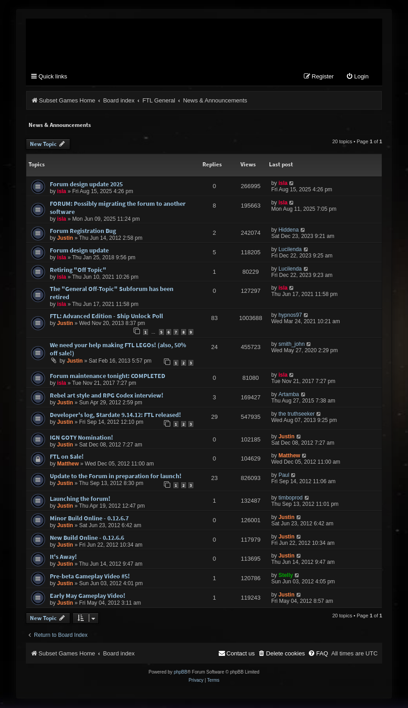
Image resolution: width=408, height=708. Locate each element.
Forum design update (79, 251)
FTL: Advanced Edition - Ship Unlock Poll (106, 316)
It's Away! (63, 557)
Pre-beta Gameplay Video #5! (90, 576)
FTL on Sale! (67, 457)
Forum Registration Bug (83, 231)
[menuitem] (357, 77)
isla (61, 192)
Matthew (68, 464)
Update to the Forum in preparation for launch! (116, 476)
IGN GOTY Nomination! (81, 438)
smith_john (291, 344)
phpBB (180, 672)
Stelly (285, 575)
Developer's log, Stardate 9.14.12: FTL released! (115, 415)
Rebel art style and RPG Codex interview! (106, 396)
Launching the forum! (80, 499)
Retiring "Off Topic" (78, 270)
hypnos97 (290, 315)
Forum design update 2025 (86, 184)
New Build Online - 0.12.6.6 (87, 538)
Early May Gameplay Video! (87, 596)
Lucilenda (290, 250)
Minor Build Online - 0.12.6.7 (89, 518)
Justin (65, 238)
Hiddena (288, 230)
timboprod (290, 498)
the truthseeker (296, 414)
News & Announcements (60, 125)
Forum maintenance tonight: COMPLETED (107, 376)
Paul (283, 475)
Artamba (288, 395)
